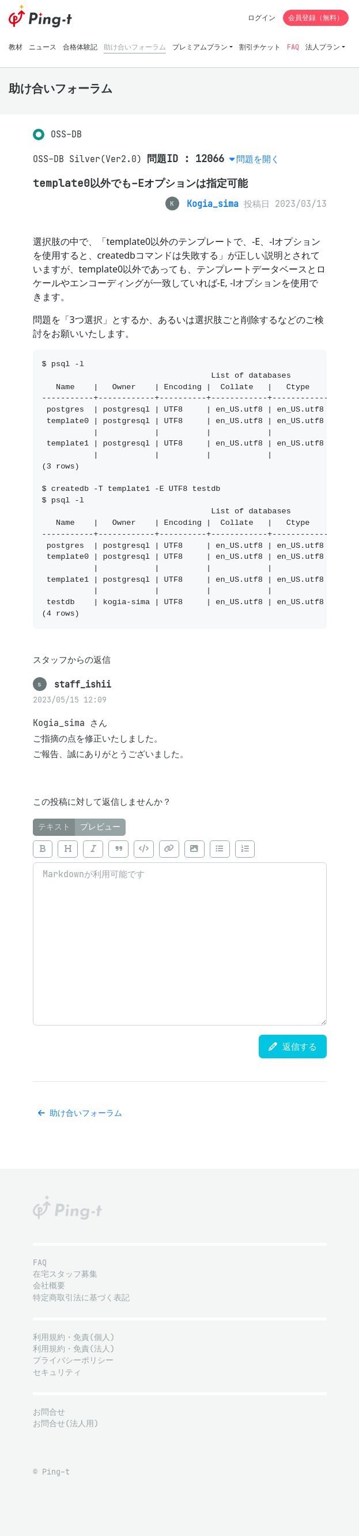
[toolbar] (180, 849)
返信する (293, 1046)
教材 (15, 47)
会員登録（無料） (315, 17)
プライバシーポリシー (73, 1360)
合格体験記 (80, 47)
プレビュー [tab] (100, 827)
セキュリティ (57, 1372)
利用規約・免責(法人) (74, 1349)
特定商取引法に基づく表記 (81, 1298)
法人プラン (322, 47)
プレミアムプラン (200, 47)
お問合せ (49, 1412)
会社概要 (49, 1286)
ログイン (261, 17)
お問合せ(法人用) (66, 1424)
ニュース (42, 47)
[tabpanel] (180, 931)
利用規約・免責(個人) (74, 1337)
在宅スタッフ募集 (65, 1274)
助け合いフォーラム (135, 47)
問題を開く (257, 158)
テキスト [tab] (54, 827)
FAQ (293, 47)
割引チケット (260, 47)
